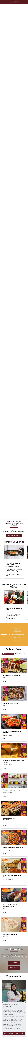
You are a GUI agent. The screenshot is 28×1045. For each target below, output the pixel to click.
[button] (1, 2)
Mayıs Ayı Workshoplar (20, 660)
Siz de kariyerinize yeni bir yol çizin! (14, 1040)
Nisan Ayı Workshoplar (8, 660)
